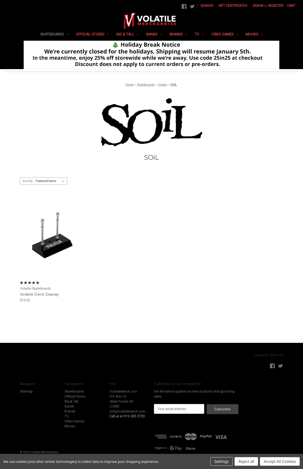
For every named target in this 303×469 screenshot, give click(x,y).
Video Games (224, 34)
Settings (221, 461)
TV (199, 34)
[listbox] (51, 181)
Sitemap (26, 391)
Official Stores (92, 34)
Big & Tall (127, 34)
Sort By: (28, 181)
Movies (254, 34)
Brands (178, 34)
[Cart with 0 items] (291, 6)
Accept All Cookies (280, 461)
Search (207, 6)
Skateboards (54, 34)
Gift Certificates (232, 6)
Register (275, 6)
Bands (154, 34)
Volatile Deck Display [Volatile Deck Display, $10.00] (39, 294)
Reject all (246, 461)
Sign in (258, 6)
